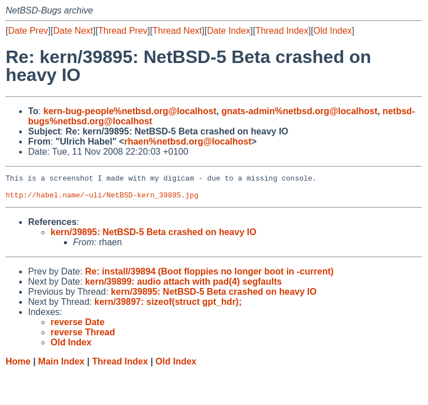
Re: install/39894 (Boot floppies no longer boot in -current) (209, 276)
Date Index (228, 30)
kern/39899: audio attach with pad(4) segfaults (183, 286)
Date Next (73, 30)
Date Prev (28, 30)
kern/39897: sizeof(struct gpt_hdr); (168, 307)
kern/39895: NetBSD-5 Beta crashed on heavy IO (153, 237)
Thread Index (282, 30)
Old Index (332, 30)
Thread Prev (123, 30)
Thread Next (177, 30)
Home (18, 366)
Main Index (61, 366)
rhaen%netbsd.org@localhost (187, 141)
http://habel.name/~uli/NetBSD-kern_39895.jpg (102, 200)
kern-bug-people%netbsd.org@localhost (129, 111)
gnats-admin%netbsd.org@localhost (299, 111)
